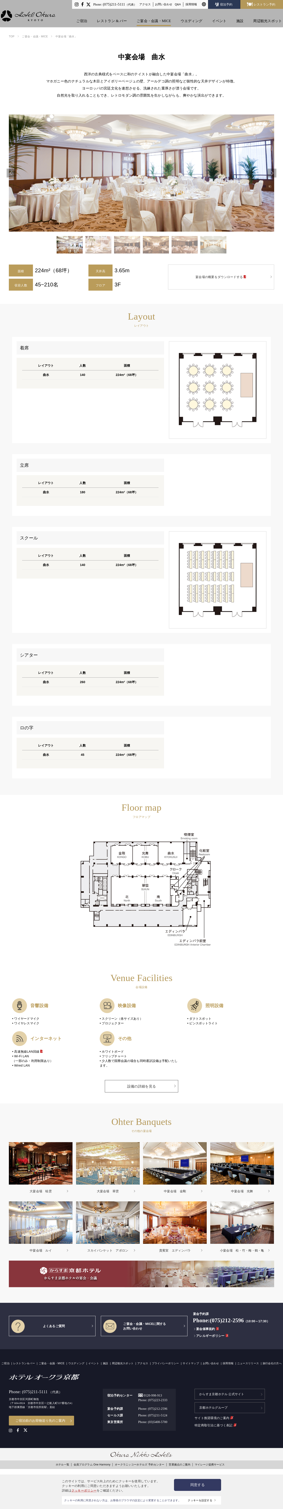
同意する (197, 1485)
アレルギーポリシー (211, 1336)
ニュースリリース (248, 1363)
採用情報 (191, 4)
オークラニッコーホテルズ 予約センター (139, 1463)
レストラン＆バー (24, 1363)
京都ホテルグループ (213, 1406)
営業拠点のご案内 (179, 1463)
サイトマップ (191, 1363)
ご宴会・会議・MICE (155, 16)
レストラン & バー (113, 16)
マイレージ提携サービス (210, 1463)
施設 (241, 16)
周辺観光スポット (268, 16)
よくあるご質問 (38, 1326)
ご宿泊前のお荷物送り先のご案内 (40, 1420)
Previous (11, 173)
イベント (220, 16)
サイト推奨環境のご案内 (214, 1416)
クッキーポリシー (84, 1490)
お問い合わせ (163, 4)
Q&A (178, 4)
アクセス (145, 4)
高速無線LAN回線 (28, 1051)
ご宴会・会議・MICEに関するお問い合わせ (134, 1326)
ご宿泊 (82, 16)
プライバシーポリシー (165, 1363)
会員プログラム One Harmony (92, 1463)
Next (272, 173)
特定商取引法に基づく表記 (215, 1423)
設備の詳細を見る (141, 1086)
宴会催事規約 (206, 1329)
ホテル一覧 (62, 1463)
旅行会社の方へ (272, 1363)
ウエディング (192, 16)
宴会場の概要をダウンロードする (221, 277)
